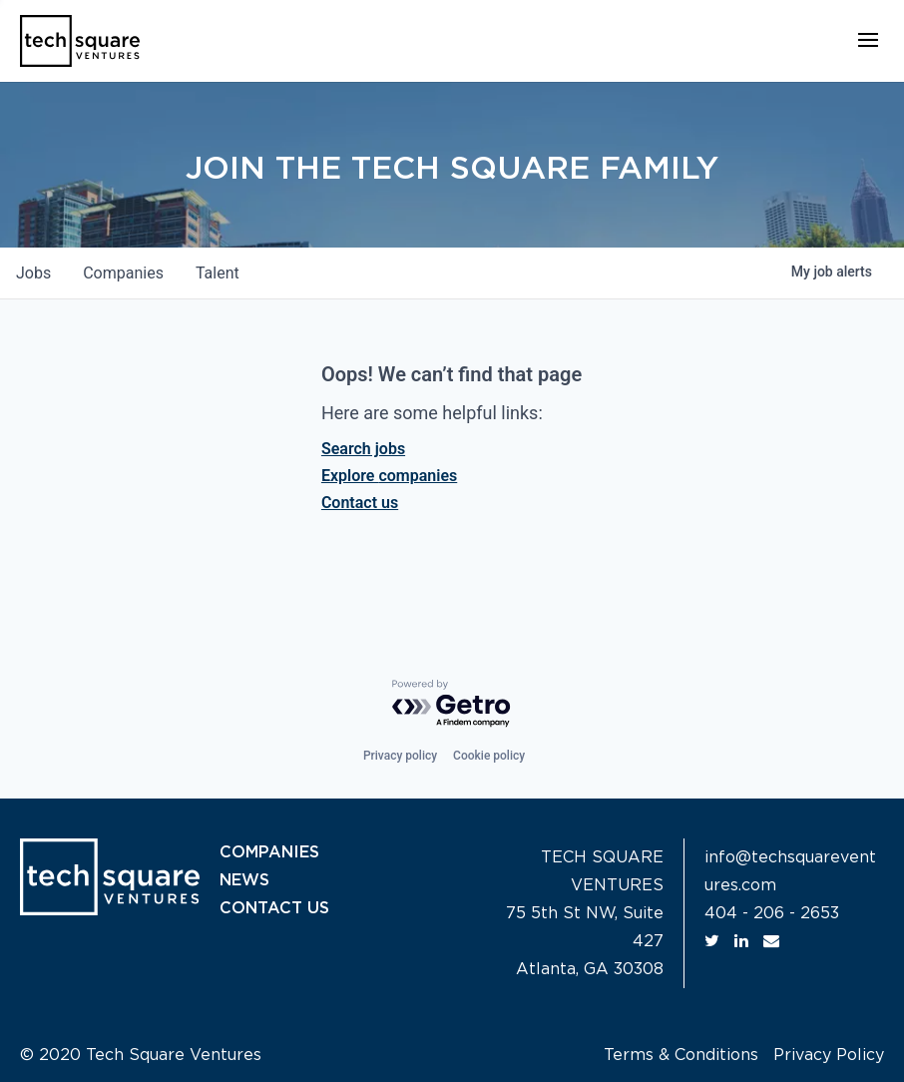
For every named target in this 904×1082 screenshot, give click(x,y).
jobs (33, 273)
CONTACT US (274, 908)
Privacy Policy (828, 1055)
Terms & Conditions (681, 1055)
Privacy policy (400, 756)
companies (123, 273)
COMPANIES (269, 852)
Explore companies (389, 475)
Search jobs (363, 448)
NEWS (244, 880)
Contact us (359, 502)
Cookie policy (489, 756)
